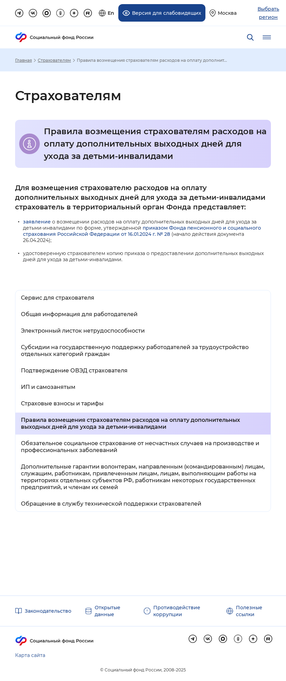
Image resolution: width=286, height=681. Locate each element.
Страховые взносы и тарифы (62, 403)
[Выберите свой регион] (223, 13)
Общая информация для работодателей (79, 314)
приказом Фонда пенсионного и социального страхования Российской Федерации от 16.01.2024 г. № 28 (142, 231)
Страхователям (54, 60)
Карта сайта (30, 655)
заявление (37, 222)
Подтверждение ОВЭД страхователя (74, 370)
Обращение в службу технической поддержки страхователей (111, 503)
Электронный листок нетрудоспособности (83, 330)
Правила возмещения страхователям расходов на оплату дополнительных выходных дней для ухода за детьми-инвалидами (130, 423)
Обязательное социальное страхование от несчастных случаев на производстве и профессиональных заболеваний (140, 446)
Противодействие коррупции (176, 610)
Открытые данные (107, 610)
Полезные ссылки (249, 610)
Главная (23, 60)
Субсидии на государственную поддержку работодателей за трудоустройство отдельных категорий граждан (135, 350)
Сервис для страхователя (57, 298)
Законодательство (48, 611)
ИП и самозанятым (48, 387)
